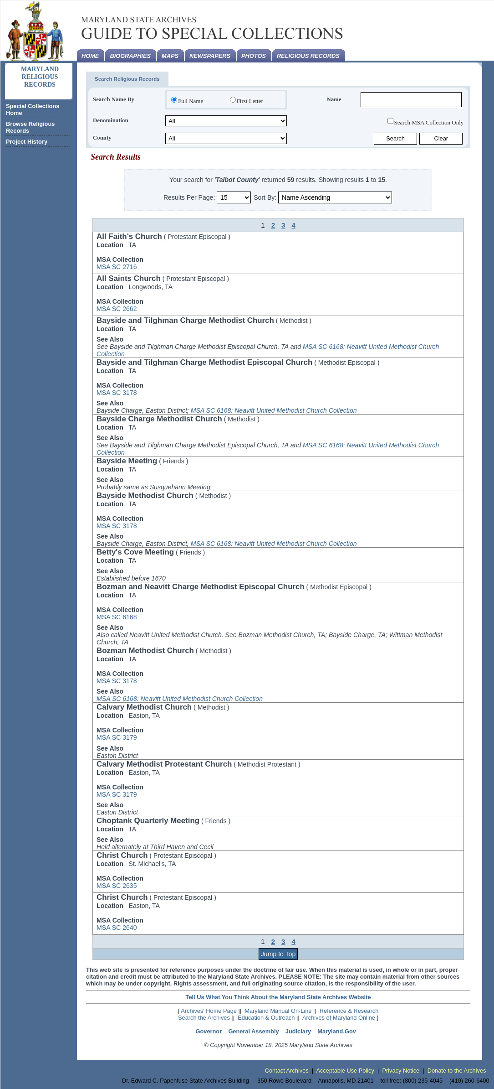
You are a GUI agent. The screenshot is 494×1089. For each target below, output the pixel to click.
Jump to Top (278, 954)
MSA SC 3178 (117, 392)
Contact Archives (287, 1070)
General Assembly (253, 1031)
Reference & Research (349, 1010)
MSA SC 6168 (117, 617)
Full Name (190, 101)
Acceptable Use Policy (345, 1070)
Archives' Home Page (209, 1010)
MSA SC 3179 (117, 737)
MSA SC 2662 (117, 308)
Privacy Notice (400, 1070)
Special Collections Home (32, 109)
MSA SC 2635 (117, 885)
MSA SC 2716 (117, 266)
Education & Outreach (266, 1017)
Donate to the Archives (457, 1070)
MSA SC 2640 (117, 927)
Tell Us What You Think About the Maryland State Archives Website (278, 997)
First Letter (250, 101)
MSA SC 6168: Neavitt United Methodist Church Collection (274, 410)
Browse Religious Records (30, 127)
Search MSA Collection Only (429, 122)
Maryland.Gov (336, 1031)
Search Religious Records (127, 79)
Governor (209, 1031)
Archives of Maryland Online (338, 1017)
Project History (26, 141)
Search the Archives (204, 1017)
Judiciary (298, 1031)
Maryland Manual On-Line (277, 1010)
